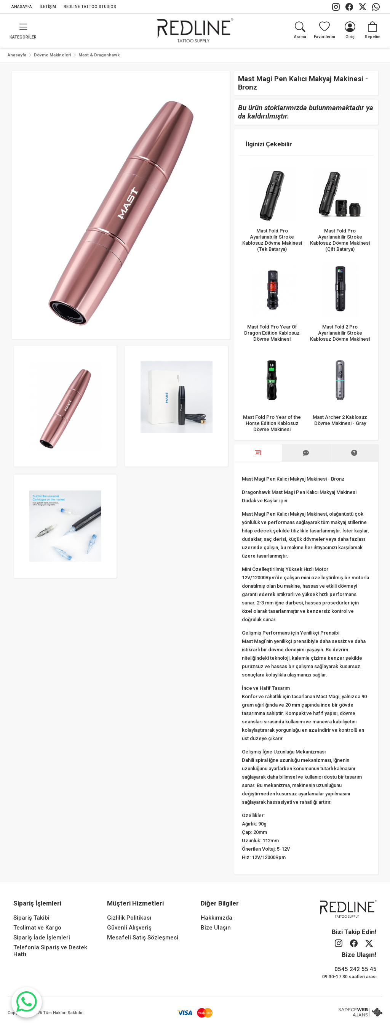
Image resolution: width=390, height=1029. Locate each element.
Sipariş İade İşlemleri (41, 937)
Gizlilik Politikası (129, 917)
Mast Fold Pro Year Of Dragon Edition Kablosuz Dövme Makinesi (272, 333)
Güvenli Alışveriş (129, 927)
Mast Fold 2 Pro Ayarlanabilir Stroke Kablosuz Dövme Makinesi (340, 333)
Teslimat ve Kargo (37, 927)
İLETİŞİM (48, 6)
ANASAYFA (21, 6)
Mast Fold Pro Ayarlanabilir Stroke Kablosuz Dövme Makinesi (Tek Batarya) (272, 240)
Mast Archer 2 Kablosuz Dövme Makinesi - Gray (340, 420)
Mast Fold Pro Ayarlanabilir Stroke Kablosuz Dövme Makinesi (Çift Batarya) (340, 240)
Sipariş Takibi (31, 917)
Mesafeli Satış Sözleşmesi (142, 937)
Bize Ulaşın (216, 927)
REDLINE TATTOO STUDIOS (90, 6)
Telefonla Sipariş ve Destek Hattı (50, 951)
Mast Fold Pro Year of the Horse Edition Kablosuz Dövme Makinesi (272, 423)
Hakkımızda (216, 917)
